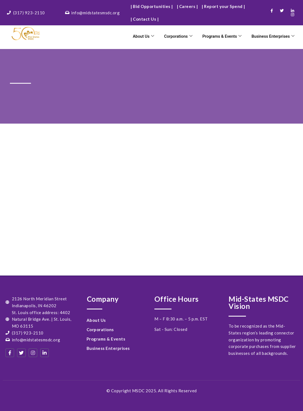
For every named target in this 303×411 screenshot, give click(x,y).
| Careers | (187, 6)
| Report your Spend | (223, 6)
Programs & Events (221, 36)
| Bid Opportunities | (151, 6)
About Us (142, 36)
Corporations (176, 36)
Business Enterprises (272, 36)
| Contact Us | (144, 19)
